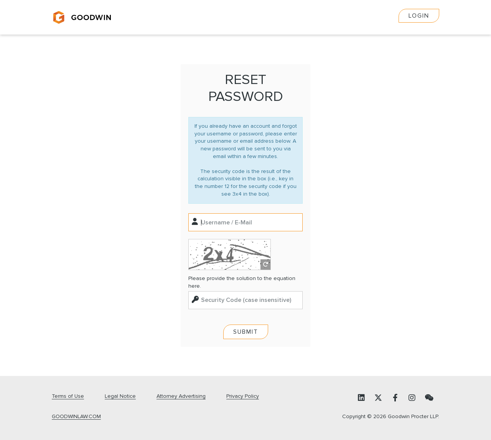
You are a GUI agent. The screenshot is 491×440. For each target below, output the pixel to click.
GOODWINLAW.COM (76, 416)
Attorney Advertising (181, 396)
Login (419, 16)
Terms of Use (68, 396)
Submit (245, 332)
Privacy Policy (242, 396)
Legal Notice (120, 396)
